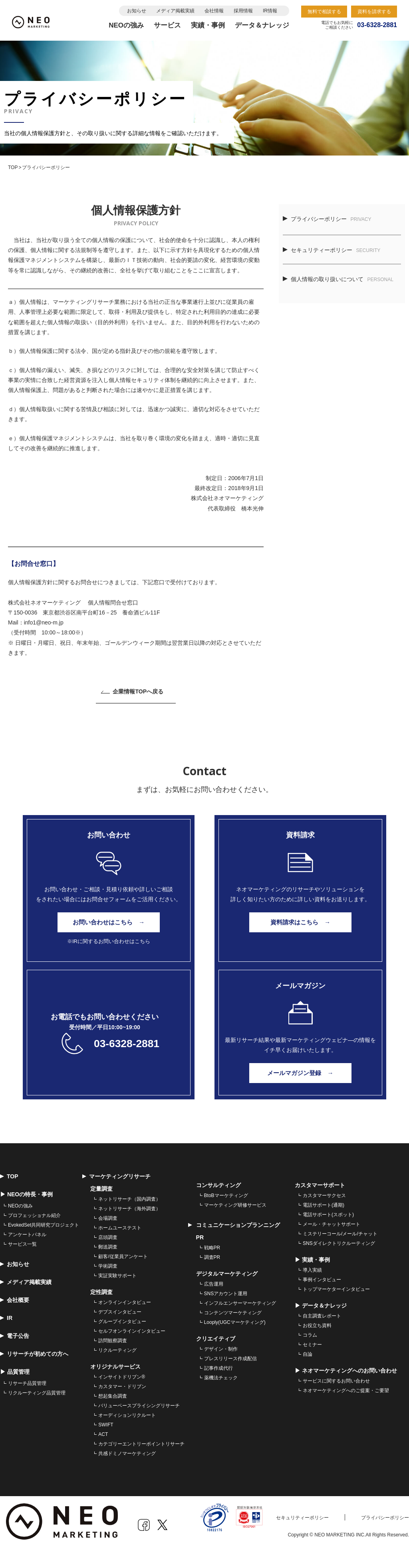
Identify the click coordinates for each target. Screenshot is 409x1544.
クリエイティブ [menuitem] (215, 1335)
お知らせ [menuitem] (14, 1260)
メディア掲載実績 (175, 10)
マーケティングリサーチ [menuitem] (116, 1173)
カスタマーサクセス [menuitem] (324, 1192)
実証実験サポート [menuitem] (117, 1272)
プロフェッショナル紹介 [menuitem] (34, 1212)
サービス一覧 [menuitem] (22, 1240)
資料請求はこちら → (300, 922)
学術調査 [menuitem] (107, 1262)
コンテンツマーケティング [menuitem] (233, 1309)
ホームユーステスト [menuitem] (119, 1224)
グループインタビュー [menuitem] (122, 1318)
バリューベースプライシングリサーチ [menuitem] (139, 1402)
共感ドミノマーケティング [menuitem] (127, 1450)
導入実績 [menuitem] (312, 1266)
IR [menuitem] (6, 1314)
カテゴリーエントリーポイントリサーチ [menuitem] (141, 1440)
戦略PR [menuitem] (212, 1244)
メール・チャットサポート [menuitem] (331, 1220)
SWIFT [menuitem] (105, 1421)
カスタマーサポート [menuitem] (320, 1181)
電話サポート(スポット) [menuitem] (328, 1211)
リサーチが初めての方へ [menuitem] (34, 1350)
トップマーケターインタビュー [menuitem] (336, 1285)
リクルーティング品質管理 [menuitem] (37, 1389)
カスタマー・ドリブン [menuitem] (122, 1383)
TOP (13, 167)
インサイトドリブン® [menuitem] (121, 1373)
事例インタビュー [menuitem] (322, 1276)
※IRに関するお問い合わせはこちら (108, 941)
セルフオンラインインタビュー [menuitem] (131, 1327)
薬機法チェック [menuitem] (221, 1374)
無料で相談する (324, 11)
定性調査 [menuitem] (101, 1288)
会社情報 (214, 10)
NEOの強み (126, 25)
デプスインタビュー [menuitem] (119, 1308)
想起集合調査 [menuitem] (112, 1392)
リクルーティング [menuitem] (117, 1346)
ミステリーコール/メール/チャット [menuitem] (340, 1230)
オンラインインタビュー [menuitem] (124, 1299)
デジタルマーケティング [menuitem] (227, 1270)
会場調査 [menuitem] (107, 1214)
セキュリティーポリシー (331, 250)
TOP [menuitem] (9, 1173)
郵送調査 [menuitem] (107, 1243)
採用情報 (243, 10)
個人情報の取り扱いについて (338, 279)
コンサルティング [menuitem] (218, 1181)
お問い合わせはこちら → (108, 922)
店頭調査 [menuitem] (107, 1234)
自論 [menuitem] (307, 1350)
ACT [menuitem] (103, 1431)
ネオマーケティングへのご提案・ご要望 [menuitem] (346, 1387)
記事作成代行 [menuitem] (218, 1364)
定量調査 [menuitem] (101, 1185)
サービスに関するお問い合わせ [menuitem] (336, 1377)
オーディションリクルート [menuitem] (127, 1411)
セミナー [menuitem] (312, 1341)
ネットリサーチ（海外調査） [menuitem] (129, 1205)
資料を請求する (374, 11)
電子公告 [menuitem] (14, 1332)
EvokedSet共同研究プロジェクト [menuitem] (43, 1221)
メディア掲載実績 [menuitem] (26, 1278)
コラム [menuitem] (310, 1331)
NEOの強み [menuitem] (20, 1202)
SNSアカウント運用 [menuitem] (226, 1290)
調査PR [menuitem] (212, 1253)
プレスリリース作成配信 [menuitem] (230, 1355)
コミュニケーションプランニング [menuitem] (234, 1221)
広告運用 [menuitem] (213, 1280)
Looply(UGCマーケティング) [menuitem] (235, 1318)
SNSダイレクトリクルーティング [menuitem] (339, 1240)
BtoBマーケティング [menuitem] (226, 1192)
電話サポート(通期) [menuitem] (323, 1201)
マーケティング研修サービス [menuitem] (235, 1201)
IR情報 (270, 10)
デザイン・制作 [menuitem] (221, 1345)
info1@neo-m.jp (44, 622)
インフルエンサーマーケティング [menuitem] (240, 1299)
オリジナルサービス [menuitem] (115, 1363)
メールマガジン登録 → (300, 1069)
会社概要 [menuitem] (14, 1296)
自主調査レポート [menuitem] (322, 1312)
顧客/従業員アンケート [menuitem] (122, 1253)
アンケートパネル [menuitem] (27, 1231)
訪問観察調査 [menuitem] (112, 1337)
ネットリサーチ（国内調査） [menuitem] (129, 1195)
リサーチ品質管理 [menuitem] (27, 1380)
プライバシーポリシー (327, 219)
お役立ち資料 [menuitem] (317, 1322)
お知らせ (136, 10)
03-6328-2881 (126, 1040)
